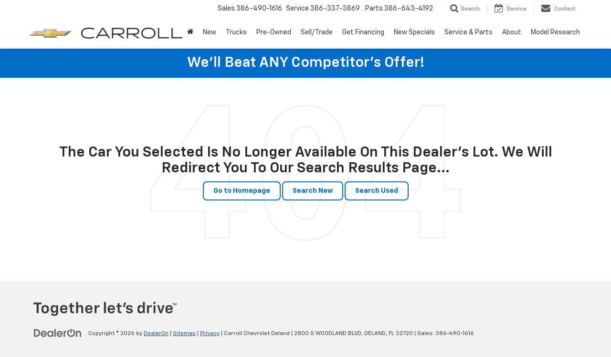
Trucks (236, 32)
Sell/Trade (317, 32)
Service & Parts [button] (468, 32)
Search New (313, 191)
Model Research (555, 32)
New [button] (209, 32)
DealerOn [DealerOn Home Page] (156, 333)
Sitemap (184, 333)
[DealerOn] (57, 333)
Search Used (376, 191)
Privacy (210, 333)
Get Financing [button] (363, 32)
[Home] (190, 32)
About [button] (511, 32)
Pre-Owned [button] (273, 32)
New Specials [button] (414, 32)
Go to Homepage (241, 191)
